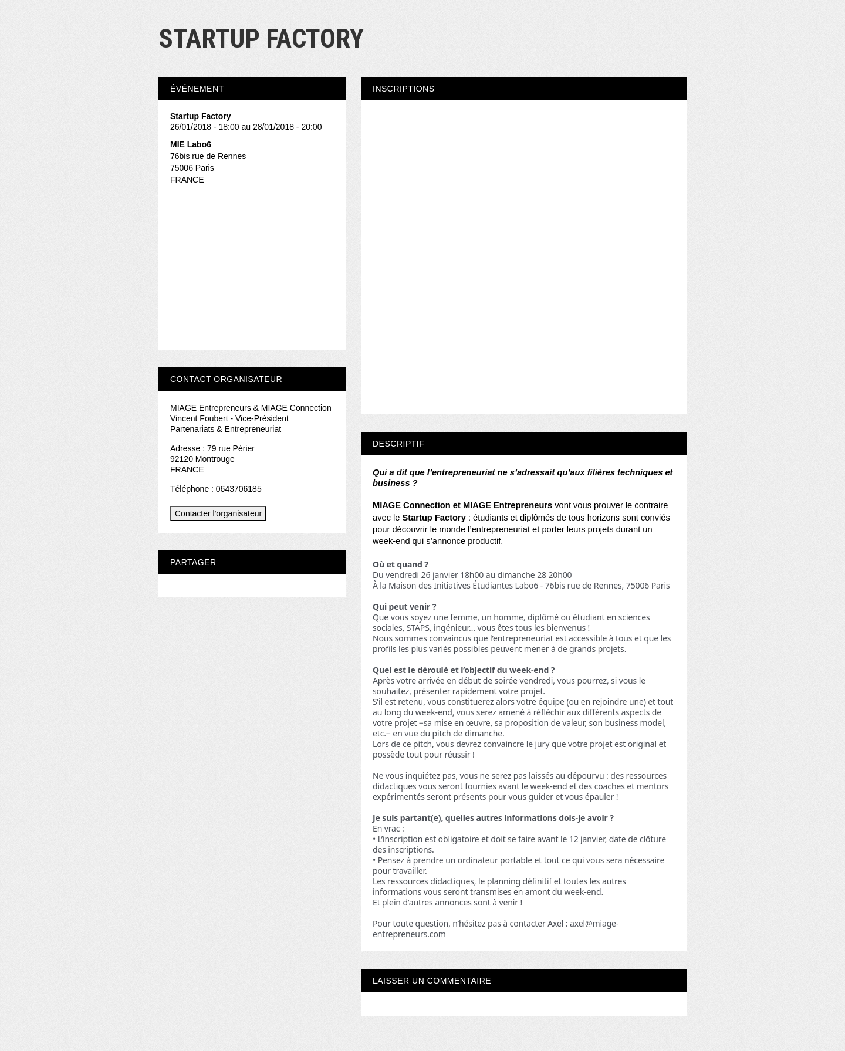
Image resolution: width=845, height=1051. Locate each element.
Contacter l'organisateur (218, 513)
